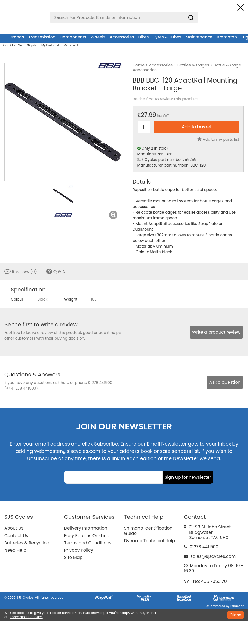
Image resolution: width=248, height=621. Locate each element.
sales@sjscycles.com (213, 556)
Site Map (73, 557)
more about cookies (26, 617)
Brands (17, 37)
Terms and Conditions (88, 543)
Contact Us (16, 535)
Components (73, 37)
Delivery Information (85, 528)
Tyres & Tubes (167, 37)
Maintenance (199, 37)
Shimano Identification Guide (148, 530)
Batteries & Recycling (26, 543)
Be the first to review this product (165, 99)
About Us (13, 528)
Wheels (98, 37)
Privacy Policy (78, 550)
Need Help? (16, 550)
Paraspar (237, 606)
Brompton (227, 37)
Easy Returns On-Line (86, 535)
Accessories (122, 37)
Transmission (41, 37)
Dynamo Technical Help (149, 541)
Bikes (143, 37)
